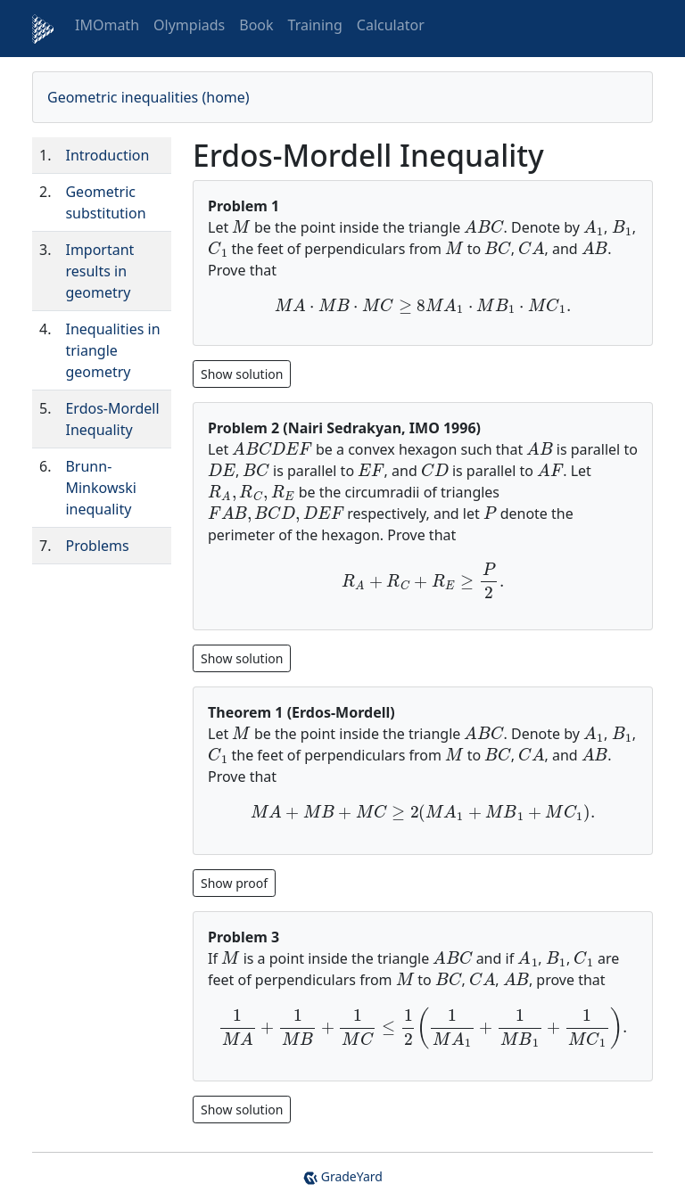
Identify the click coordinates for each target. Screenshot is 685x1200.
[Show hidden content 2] (234, 881)
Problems (96, 545)
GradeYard (342, 1176)
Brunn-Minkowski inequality (100, 487)
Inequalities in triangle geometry (112, 350)
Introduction (107, 155)
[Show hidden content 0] (242, 372)
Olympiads (189, 25)
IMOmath (107, 25)
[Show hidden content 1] (242, 657)
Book (256, 25)
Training (315, 25)
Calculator (391, 25)
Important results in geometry (99, 271)
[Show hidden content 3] (242, 1108)
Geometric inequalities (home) (148, 97)
